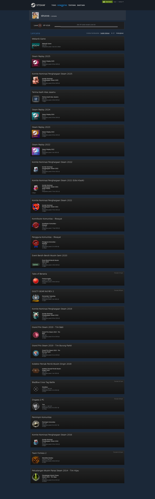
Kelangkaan (120, 33)
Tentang (72, 5)
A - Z (112, 33)
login (115, 1)
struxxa (45, 15)
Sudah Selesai (104, 33)
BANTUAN (81, 5)
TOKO (54, 5)
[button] (77, 43)
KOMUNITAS (62, 5)
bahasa (120, 1)
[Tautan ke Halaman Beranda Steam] (39, 7)
